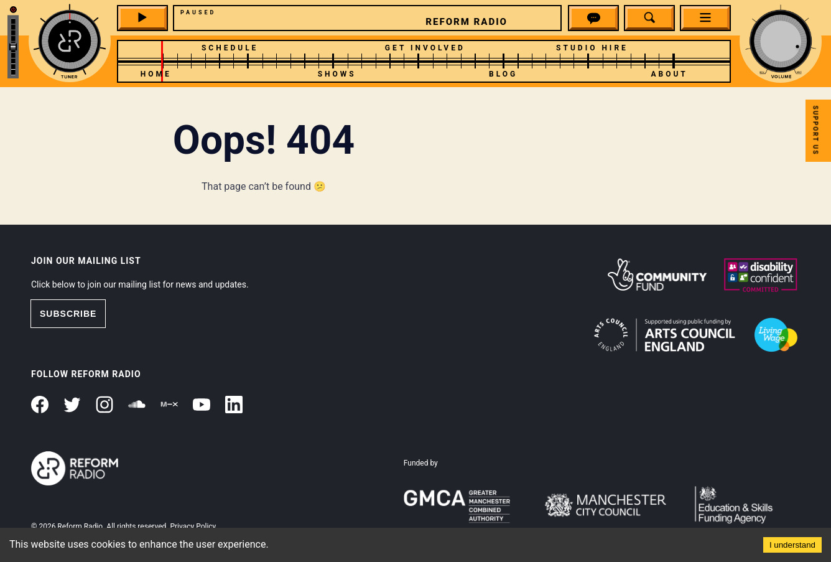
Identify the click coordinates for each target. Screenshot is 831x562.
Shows (337, 74)
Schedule (230, 48)
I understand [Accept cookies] (792, 545)
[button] (593, 20)
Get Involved (425, 48)
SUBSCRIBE (68, 314)
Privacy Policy (193, 526)
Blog (503, 74)
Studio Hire (592, 48)
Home (156, 74)
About (669, 74)
